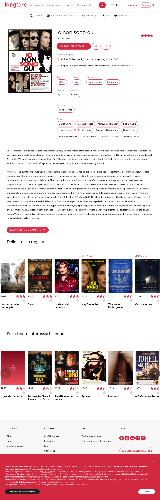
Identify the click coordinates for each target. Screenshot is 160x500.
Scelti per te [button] (122, 15)
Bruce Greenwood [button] (68, 136)
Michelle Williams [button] (110, 136)
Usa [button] (77, 82)
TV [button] (105, 15)
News (9, 441)
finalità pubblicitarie (131, 474)
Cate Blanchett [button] (85, 124)
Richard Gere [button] (129, 124)
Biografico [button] (112, 82)
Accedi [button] (145, 5)
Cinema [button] (36, 15)
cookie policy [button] (56, 469)
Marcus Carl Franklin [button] (108, 124)
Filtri (115, 5)
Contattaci (49, 451)
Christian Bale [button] (65, 124)
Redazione (49, 441)
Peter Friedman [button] (131, 136)
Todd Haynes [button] (65, 109)
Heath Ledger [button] (65, 130)
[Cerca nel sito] (90, 5)
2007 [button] (62, 82)
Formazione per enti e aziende (96, 441)
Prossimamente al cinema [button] (61, 15)
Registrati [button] (132, 5)
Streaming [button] (89, 15)
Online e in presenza (91, 436)
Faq (46, 446)
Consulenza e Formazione (59, 5)
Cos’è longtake (51, 436)
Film (9, 436)
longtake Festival (15, 446)
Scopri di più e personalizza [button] (22, 492)
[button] (74, 46)
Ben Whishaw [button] (84, 130)
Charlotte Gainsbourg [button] (107, 130)
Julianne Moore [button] (89, 136)
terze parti (46, 471)
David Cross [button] (129, 130)
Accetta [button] (146, 492)
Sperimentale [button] (95, 82)
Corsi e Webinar (36, 5)
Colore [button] (74, 94)
